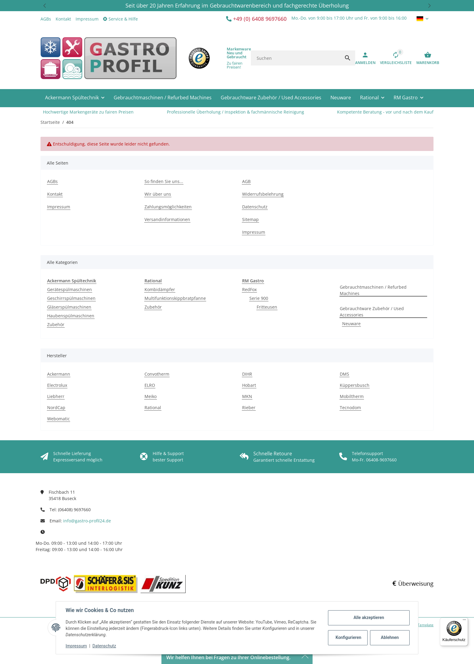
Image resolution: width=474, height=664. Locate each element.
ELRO (149, 385)
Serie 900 (258, 298)
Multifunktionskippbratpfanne (175, 298)
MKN (247, 396)
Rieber (248, 407)
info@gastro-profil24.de (87, 521)
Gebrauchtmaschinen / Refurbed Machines (373, 290)
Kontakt (63, 19)
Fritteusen (267, 307)
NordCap (56, 407)
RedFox (249, 289)
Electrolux (57, 385)
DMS (344, 374)
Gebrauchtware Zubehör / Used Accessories (372, 312)
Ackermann (58, 374)
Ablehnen (390, 637)
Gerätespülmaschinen (69, 289)
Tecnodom (350, 407)
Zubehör (55, 324)
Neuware (351, 323)
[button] (45, 6)
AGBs (46, 19)
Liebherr (55, 396)
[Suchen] (295, 58)
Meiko (150, 396)
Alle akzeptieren (368, 617)
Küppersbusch (354, 385)
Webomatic (58, 419)
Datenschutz (104, 645)
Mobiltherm (352, 396)
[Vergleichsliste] (393, 58)
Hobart (249, 385)
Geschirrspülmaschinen (71, 298)
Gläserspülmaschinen (69, 307)
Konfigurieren (348, 637)
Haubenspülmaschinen (70, 316)
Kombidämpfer (159, 289)
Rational (152, 407)
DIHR (247, 374)
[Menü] (464, 621)
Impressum (76, 645)
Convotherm (156, 374)
